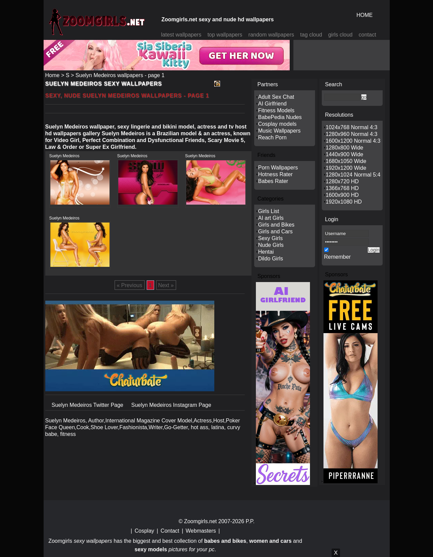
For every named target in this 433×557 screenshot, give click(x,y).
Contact (170, 531)
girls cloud (340, 35)
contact (367, 35)
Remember (337, 257)
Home (52, 75)
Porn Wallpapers (278, 167)
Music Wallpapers (279, 131)
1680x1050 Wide (346, 161)
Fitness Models (276, 110)
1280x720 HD (342, 181)
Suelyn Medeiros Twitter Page (88, 405)
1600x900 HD (342, 195)
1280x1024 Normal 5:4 (353, 175)
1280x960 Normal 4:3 (352, 134)
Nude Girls (271, 245)
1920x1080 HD (344, 202)
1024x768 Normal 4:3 (352, 127)
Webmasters (201, 531)
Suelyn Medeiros (64, 156)
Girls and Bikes (276, 225)
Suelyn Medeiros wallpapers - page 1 (119, 75)
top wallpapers (225, 35)
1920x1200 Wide (346, 168)
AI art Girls (271, 218)
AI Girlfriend (272, 104)
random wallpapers (271, 35)
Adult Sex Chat (276, 97)
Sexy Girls (270, 238)
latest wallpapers (181, 35)
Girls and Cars (275, 231)
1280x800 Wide (344, 147)
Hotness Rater (275, 174)
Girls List (268, 211)
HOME (365, 15)
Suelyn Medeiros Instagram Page (171, 405)
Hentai (266, 252)
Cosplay (144, 531)
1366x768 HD (342, 188)
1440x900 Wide (344, 154)
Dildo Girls (270, 258)
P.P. (250, 521)
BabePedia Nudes (280, 117)
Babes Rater (273, 181)
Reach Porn (272, 137)
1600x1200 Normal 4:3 (353, 141)
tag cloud (311, 35)
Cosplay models (277, 124)
